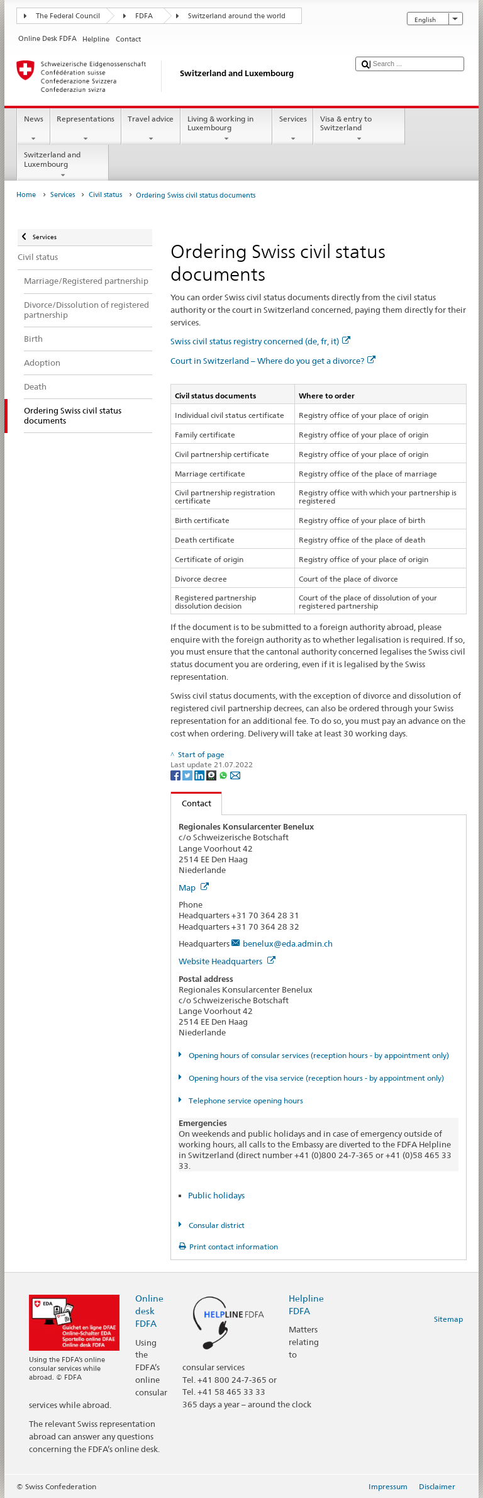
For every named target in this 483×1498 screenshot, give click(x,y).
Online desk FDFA (149, 1311)
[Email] (235, 774)
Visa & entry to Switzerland (359, 129)
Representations (86, 129)
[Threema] (212, 774)
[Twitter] (188, 774)
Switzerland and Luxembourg (63, 165)
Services (293, 129)
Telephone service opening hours (245, 1100)
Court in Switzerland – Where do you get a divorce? (272, 361)
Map (194, 887)
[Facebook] (176, 774)
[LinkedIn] (200, 774)
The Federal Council (68, 16)
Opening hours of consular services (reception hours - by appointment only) (318, 1055)
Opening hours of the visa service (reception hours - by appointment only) (315, 1078)
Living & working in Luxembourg (226, 129)
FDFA (144, 16)
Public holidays (216, 1195)
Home (26, 195)
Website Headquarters (227, 961)
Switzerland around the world (237, 16)
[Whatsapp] (224, 774)
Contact (191, 803)
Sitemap (448, 1319)
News (33, 129)
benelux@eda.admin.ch (288, 943)
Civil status (105, 195)
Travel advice (151, 129)
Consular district (216, 1225)
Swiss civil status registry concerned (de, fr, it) (260, 341)
